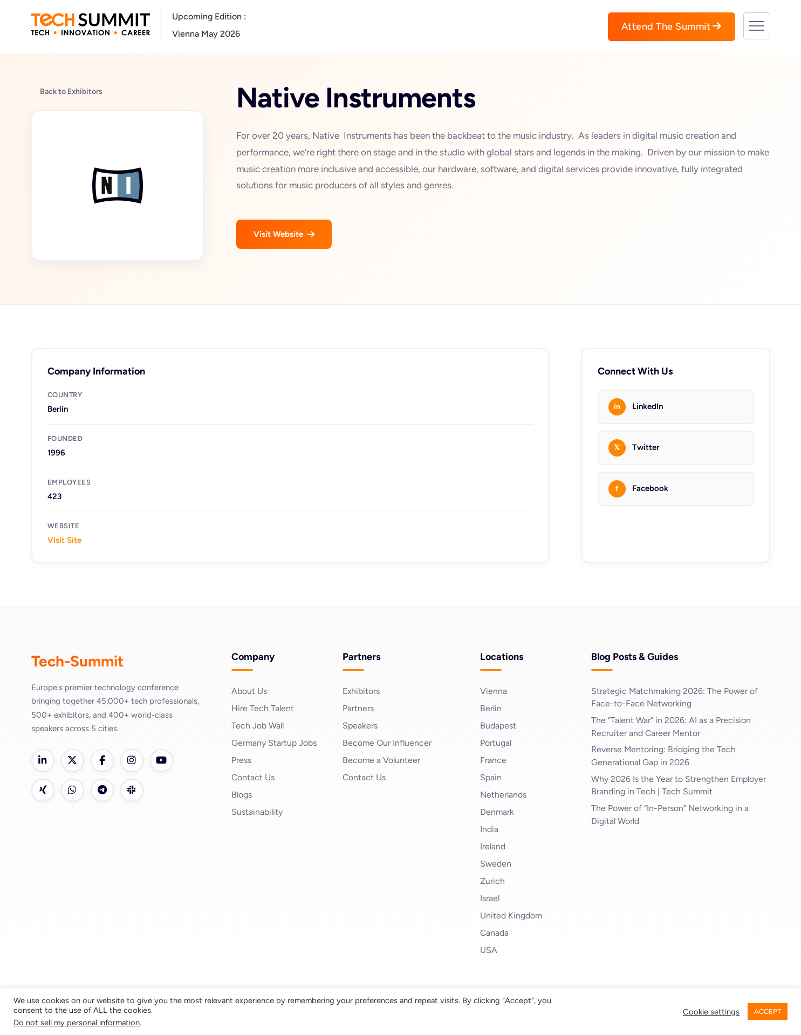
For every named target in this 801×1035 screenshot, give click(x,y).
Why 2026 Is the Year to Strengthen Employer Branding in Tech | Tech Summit (679, 786)
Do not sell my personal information (76, 1022)
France (493, 760)
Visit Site (64, 540)
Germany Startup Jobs (274, 743)
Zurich (492, 881)
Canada (494, 933)
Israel (490, 898)
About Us (249, 691)
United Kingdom (511, 915)
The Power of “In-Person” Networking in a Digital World (670, 816)
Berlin (491, 708)
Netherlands (503, 794)
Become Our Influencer (388, 743)
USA (488, 950)
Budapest (498, 725)
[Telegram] (103, 791)
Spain (491, 777)
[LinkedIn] (43, 761)
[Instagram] (134, 761)
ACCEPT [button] (767, 1011)
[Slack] (134, 791)
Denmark (497, 812)
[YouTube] (164, 761)
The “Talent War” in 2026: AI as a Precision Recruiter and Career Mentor (671, 727)
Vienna (493, 691)
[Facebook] (103, 761)
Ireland (493, 846)
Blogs (241, 794)
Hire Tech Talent (263, 708)
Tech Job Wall (258, 725)
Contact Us (253, 777)
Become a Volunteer (382, 760)
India (489, 829)
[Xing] (43, 791)
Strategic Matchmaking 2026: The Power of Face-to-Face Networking (675, 697)
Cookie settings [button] (711, 1012)
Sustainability (257, 812)
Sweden (496, 864)
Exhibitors (361, 691)
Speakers (360, 725)
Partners (358, 708)
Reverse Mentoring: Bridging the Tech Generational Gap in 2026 (663, 756)
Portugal (496, 743)
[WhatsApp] (73, 791)
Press (241, 760)
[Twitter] (73, 761)
